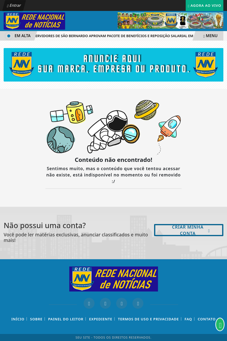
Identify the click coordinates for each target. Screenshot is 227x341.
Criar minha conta (191, 230)
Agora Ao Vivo (204, 5)
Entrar (14, 5)
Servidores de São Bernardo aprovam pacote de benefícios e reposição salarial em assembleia (124, 35)
